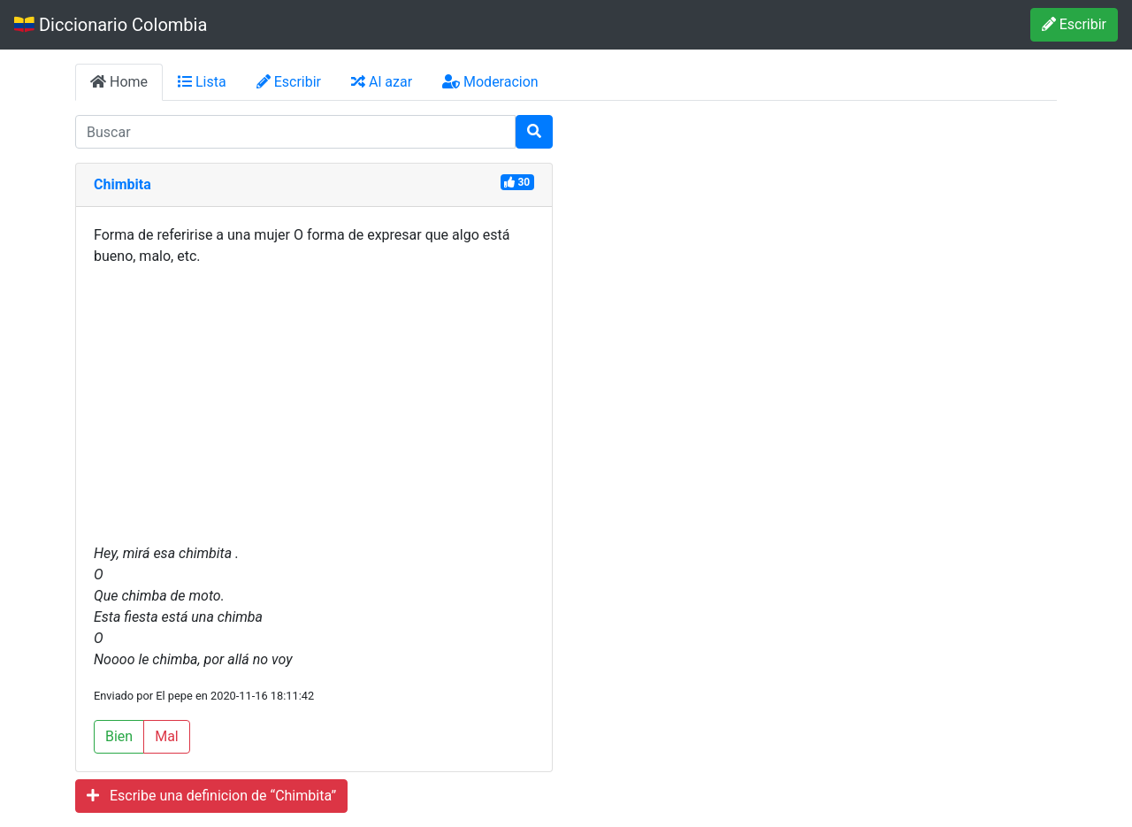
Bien (119, 736)
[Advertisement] (314, 405)
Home (119, 81)
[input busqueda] (295, 132)
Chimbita (122, 184)
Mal (167, 736)
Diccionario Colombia (110, 24)
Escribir (1074, 24)
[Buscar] (534, 132)
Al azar (381, 81)
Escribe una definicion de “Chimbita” (211, 795)
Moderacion (490, 81)
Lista (202, 81)
